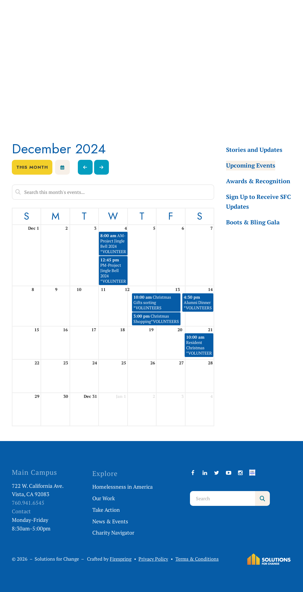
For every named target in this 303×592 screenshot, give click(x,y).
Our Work (103, 498)
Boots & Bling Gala (253, 222)
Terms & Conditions (197, 559)
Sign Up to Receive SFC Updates (258, 201)
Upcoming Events (250, 165)
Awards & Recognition (258, 181)
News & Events (110, 521)
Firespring (120, 559)
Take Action (106, 509)
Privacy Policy (153, 559)
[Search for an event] (113, 192)
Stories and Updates (254, 150)
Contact (21, 511)
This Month (32, 167)
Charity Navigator (113, 532)
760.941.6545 (28, 502)
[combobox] (222, 498)
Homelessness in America (122, 486)
